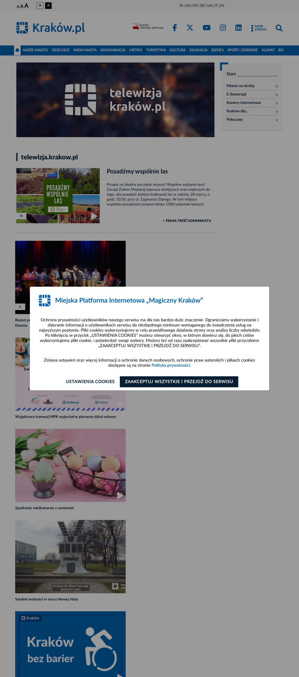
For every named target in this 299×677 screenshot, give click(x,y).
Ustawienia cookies (89, 382)
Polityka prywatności (171, 365)
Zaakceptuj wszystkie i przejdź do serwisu (180, 382)
